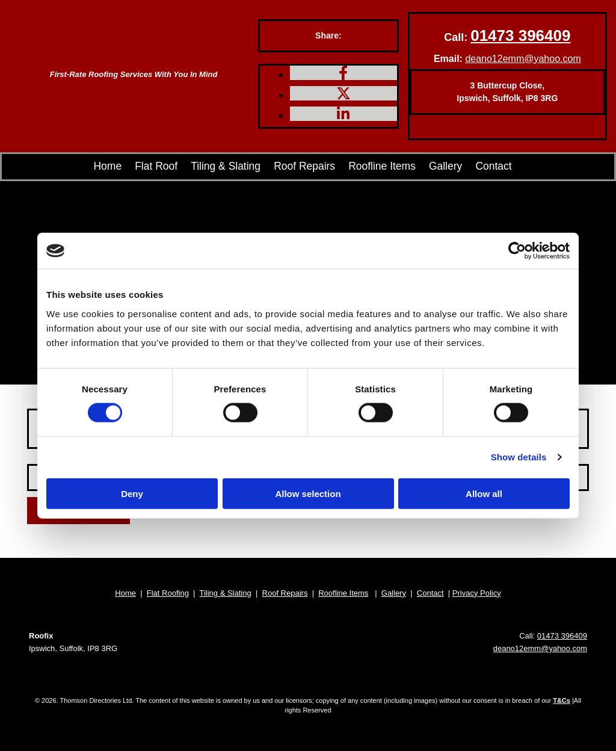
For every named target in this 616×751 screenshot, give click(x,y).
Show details (519, 457)
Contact (493, 166)
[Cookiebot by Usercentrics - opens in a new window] (517, 251)
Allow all (484, 493)
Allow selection (307, 493)
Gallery (442, 166)
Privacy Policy (476, 593)
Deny (132, 493)
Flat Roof (170, 166)
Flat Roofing (168, 593)
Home (120, 166)
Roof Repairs (309, 166)
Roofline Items (381, 166)
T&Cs (561, 700)
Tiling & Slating (236, 166)
